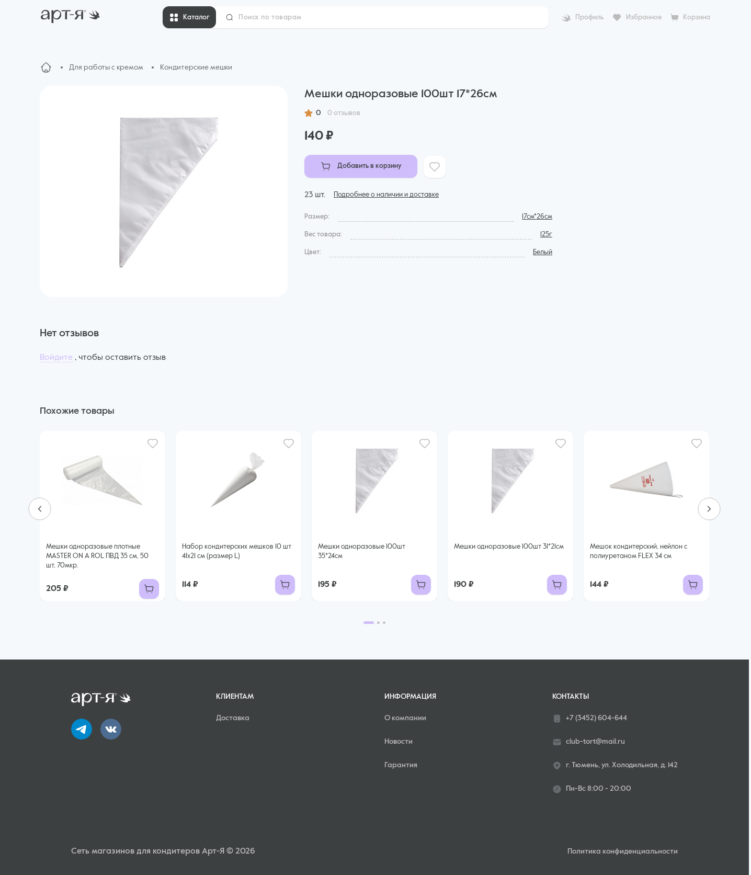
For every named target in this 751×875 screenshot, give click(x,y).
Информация (410, 696)
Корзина (696, 17)
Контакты (570, 696)
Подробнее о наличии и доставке (386, 194)
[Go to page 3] (384, 622)
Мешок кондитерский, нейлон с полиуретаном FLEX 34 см (638, 551)
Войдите (56, 358)
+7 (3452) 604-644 (589, 718)
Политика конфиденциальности (622, 851)
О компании (405, 718)
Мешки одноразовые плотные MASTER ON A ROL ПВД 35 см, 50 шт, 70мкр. (97, 556)
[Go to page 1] (368, 622)
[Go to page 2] (378, 622)
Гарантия (400, 765)
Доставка (232, 718)
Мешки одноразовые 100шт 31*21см (509, 546)
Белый (542, 252)
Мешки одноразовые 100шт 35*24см (361, 551)
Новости (398, 741)
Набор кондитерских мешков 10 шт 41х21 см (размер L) (236, 551)
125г (546, 234)
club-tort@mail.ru (588, 742)
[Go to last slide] (39, 508)
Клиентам (235, 696)
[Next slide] (709, 508)
